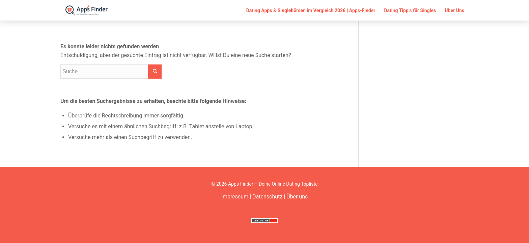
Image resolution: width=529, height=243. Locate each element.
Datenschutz (267, 196)
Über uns (297, 196)
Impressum (235, 196)
